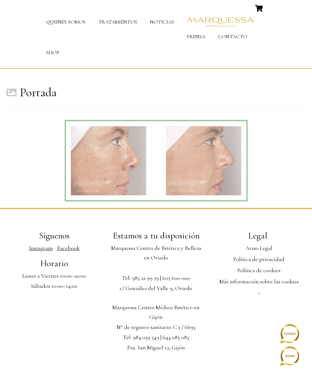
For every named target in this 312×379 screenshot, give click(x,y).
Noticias (162, 22)
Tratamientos (117, 22)
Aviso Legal (258, 247)
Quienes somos (66, 22)
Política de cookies (259, 270)
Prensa (196, 36)
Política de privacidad (258, 259)
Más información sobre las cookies (259, 281)
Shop (53, 52)
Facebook (68, 247)
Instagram (41, 247)
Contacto (232, 36)
